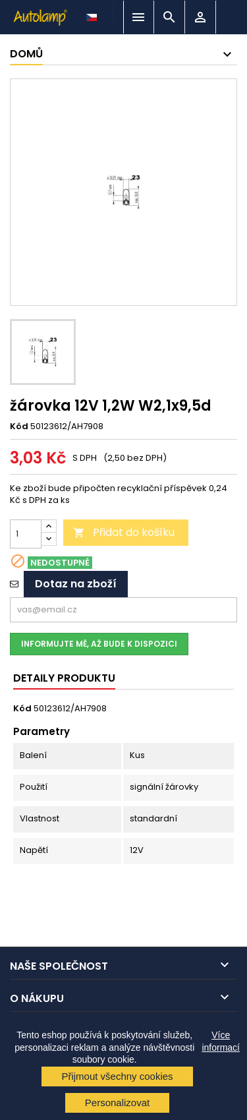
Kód (19, 426)
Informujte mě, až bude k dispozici (99, 643)
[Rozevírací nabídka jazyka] (92, 14)
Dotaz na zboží (76, 583)
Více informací (221, 1041)
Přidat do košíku (124, 532)
